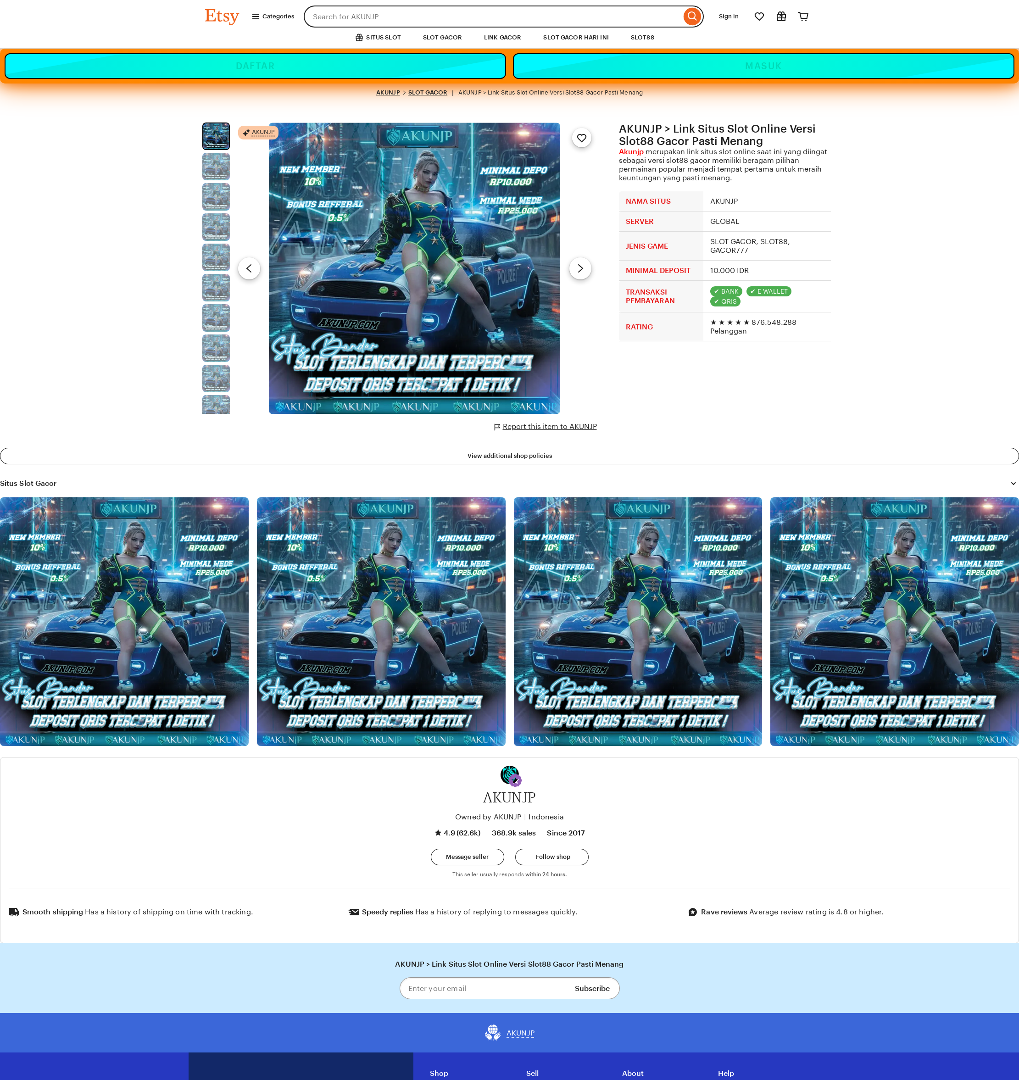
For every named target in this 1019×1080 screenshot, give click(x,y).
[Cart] (803, 17)
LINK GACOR (502, 37)
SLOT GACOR (442, 37)
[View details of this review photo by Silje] (638, 621)
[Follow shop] (552, 857)
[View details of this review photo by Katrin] (894, 621)
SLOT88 (642, 37)
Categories (272, 16)
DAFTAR (255, 66)
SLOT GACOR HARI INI (575, 37)
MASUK (763, 66)
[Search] (692, 17)
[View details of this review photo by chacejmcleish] (381, 621)
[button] (515, 780)
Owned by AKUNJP (488, 817)
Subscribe (592, 988)
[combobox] (492, 17)
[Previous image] (249, 268)
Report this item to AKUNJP (546, 426)
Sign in (729, 16)
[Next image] (580, 268)
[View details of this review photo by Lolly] (124, 621)
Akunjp (631, 151)
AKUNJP (388, 92)
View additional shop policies (510, 455)
